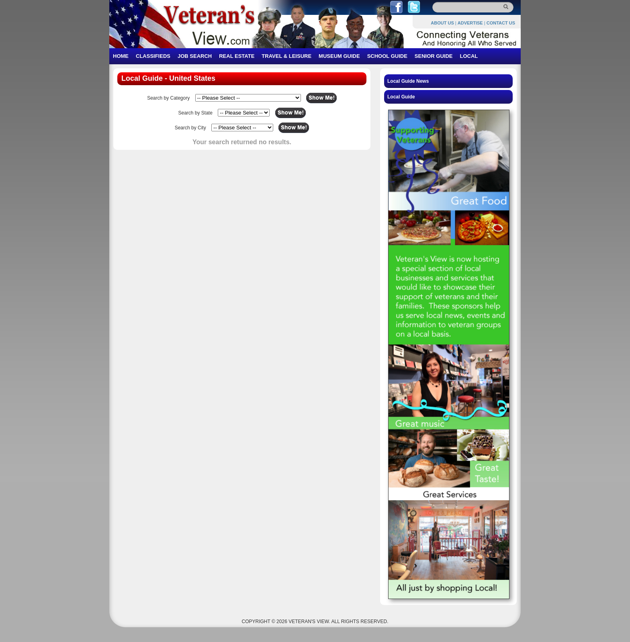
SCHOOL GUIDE (387, 56)
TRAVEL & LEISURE (286, 56)
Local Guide (401, 97)
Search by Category (168, 98)
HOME (121, 56)
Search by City (190, 128)
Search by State (195, 113)
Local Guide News (408, 81)
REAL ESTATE (236, 56)
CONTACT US (501, 22)
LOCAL (469, 56)
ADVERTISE (470, 22)
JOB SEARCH (195, 56)
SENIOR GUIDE (434, 56)
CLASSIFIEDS (153, 56)
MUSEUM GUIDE (339, 56)
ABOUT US (442, 22)
